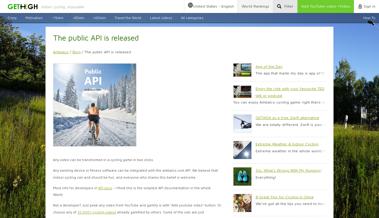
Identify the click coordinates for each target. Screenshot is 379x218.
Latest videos (161, 18)
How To (368, 18)
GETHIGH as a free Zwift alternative (287, 117)
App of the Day (269, 66)
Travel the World (128, 18)
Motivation (34, 18)
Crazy (12, 18)
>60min (99, 18)
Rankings (255, 6)
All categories (192, 18)
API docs (105, 188)
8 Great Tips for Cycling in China (285, 197)
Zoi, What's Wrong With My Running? (289, 170)
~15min (57, 18)
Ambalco (61, 52)
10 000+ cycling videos (96, 212)
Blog (76, 52)
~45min (78, 18)
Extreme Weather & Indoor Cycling (287, 144)
